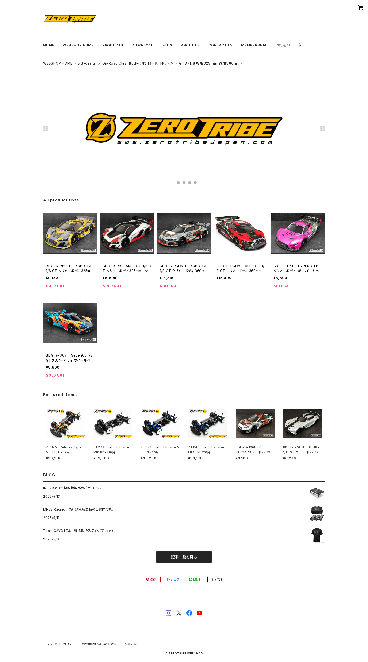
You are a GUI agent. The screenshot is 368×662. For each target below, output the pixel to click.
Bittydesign (87, 63)
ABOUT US (190, 45)
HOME (48, 45)
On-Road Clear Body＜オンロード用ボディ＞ (138, 63)
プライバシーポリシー (61, 644)
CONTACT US (220, 45)
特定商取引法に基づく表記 (99, 644)
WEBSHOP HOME (78, 45)
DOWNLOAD (143, 45)
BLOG (167, 45)
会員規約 (131, 644)
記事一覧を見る (184, 557)
